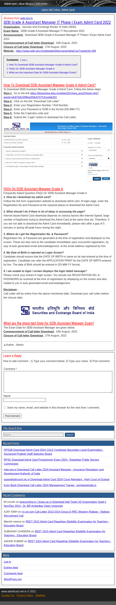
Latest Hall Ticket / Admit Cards (58, 9)
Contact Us (7, 599)
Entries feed (11, 571)
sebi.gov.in (26, 18)
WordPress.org (12, 583)
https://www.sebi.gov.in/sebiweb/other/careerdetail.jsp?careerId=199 (56, 51)
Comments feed (13, 577)
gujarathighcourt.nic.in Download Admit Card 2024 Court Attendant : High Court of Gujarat (56, 483)
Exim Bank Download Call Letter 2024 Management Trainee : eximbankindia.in (50, 489)
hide (24, 60)
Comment (10, 369)
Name (7, 399)
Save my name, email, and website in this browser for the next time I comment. (53, 411)
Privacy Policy (25, 599)
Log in (7, 565)
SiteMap (40, 599)
